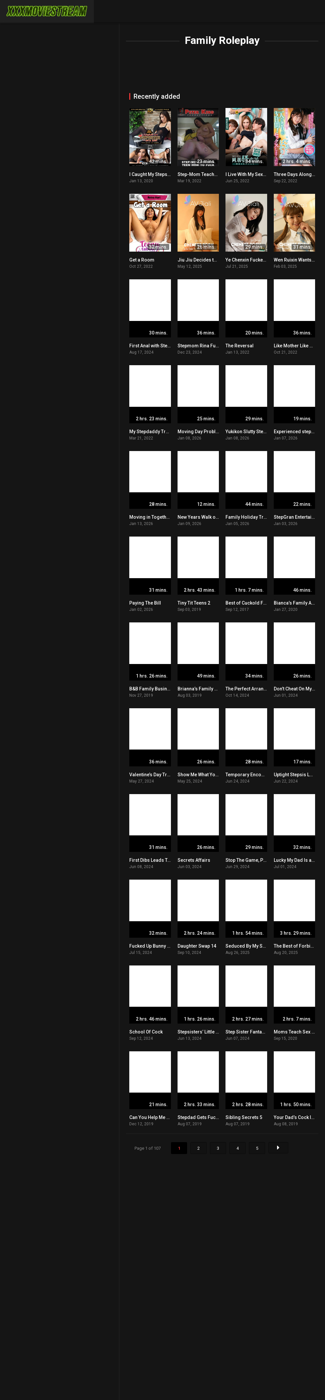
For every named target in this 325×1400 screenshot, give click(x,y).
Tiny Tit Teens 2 (194, 603)
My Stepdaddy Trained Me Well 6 (164, 431)
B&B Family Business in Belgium (164, 688)
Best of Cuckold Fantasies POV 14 (261, 603)
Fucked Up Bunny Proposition (161, 946)
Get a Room (141, 259)
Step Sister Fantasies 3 (250, 1031)
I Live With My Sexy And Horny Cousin (265, 174)
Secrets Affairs (194, 860)
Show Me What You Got (202, 774)
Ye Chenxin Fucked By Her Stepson (262, 259)
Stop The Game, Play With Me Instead (265, 860)
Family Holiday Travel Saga (255, 517)
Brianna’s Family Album (203, 688)
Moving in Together (150, 517)
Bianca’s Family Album (298, 603)
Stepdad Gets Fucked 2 (202, 1117)
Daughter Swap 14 (197, 946)
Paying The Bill (145, 603)
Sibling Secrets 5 (243, 1117)
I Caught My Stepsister (153, 174)
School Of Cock (146, 1031)
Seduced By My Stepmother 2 (257, 946)
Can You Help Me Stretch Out (159, 1117)
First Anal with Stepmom (155, 345)
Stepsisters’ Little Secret (204, 1031)
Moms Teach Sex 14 (295, 1031)
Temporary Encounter (248, 774)
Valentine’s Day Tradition (155, 774)
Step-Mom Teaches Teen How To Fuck (218, 174)
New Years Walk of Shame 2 (207, 517)
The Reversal (239, 345)
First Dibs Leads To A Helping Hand (167, 860)
